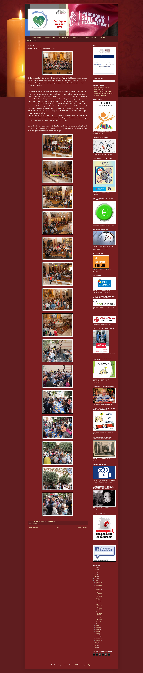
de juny (98, 629)
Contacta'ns (102, 37)
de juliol (98, 627)
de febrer (98, 638)
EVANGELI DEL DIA (99, 89)
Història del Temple (90, 37)
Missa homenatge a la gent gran (99, 613)
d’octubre (98, 589)
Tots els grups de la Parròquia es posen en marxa (99, 593)
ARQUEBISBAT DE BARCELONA (102, 91)
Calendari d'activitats (49, 37)
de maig (98, 631)
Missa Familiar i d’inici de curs (99, 600)
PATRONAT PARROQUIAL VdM (102, 87)
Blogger (89, 665)
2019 (96, 574)
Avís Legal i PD (31, 40)
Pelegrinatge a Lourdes (99, 618)
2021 (96, 569)
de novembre (99, 585)
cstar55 (75, 665)
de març (98, 636)
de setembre (99, 622)
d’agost (98, 625)
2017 (96, 578)
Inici (28, 37)
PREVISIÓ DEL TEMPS (100, 95)
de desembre (99, 582)
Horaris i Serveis (36, 37)
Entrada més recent (33, 527)
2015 (96, 643)
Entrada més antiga (82, 527)
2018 (96, 576)
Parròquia (35, 523)
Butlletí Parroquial (63, 37)
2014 (96, 645)
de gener (98, 640)
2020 (96, 572)
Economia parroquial (76, 37)
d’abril (97, 634)
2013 (96, 647)
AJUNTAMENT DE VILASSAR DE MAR (104, 93)
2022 (96, 567)
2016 (96, 580)
